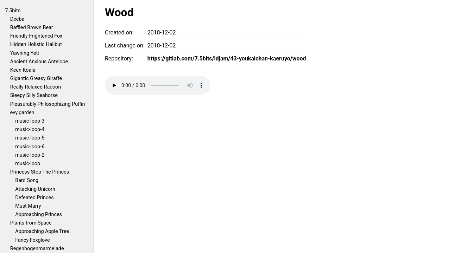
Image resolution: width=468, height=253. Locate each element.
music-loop (27, 164)
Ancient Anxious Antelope (39, 62)
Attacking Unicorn (35, 189)
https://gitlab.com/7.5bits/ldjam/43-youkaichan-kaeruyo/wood (226, 58)
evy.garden (22, 113)
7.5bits (12, 11)
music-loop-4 (29, 129)
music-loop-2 (29, 155)
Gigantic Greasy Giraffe (36, 79)
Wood (119, 12)
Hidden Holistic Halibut (36, 44)
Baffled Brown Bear (31, 28)
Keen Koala (23, 70)
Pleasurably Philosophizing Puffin (47, 104)
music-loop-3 (29, 121)
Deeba (17, 19)
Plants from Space (31, 223)
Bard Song (26, 180)
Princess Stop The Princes (39, 172)
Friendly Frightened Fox (36, 36)
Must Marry (28, 206)
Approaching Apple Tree (42, 231)
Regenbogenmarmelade (37, 249)
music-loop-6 (29, 147)
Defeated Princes (34, 198)
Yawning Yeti (24, 53)
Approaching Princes (38, 215)
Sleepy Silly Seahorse (34, 95)
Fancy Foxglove (32, 240)
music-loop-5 (29, 138)
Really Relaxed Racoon (35, 87)
